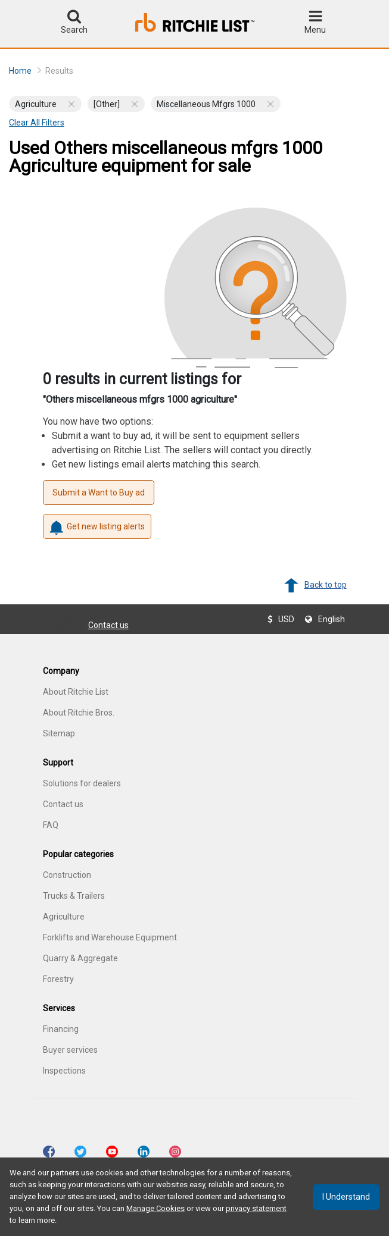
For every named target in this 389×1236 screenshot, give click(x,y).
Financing (61, 1029)
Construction (67, 875)
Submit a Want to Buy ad (98, 492)
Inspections (64, 1070)
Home (25, 70)
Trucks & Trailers (74, 896)
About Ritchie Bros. (78, 712)
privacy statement (256, 1208)
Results (59, 71)
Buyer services (70, 1050)
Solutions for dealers (82, 783)
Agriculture (64, 916)
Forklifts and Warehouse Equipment (110, 937)
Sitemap (59, 733)
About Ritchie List (75, 692)
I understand (346, 1197)
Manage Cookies (155, 1208)
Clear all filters (36, 122)
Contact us (108, 625)
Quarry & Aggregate (80, 958)
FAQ (50, 825)
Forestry (58, 979)
